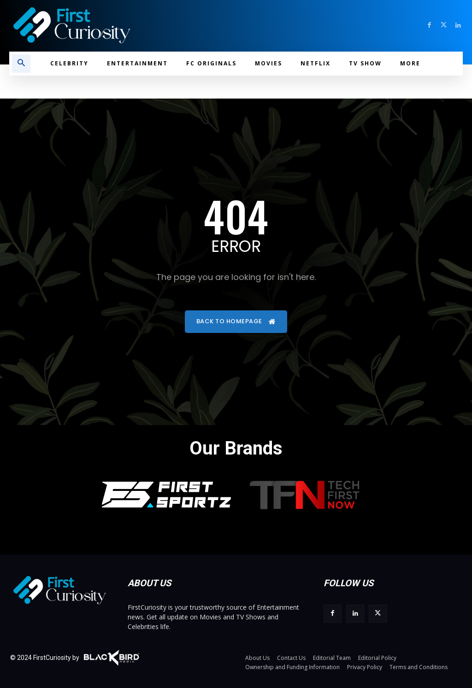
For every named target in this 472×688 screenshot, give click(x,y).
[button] (21, 63)
